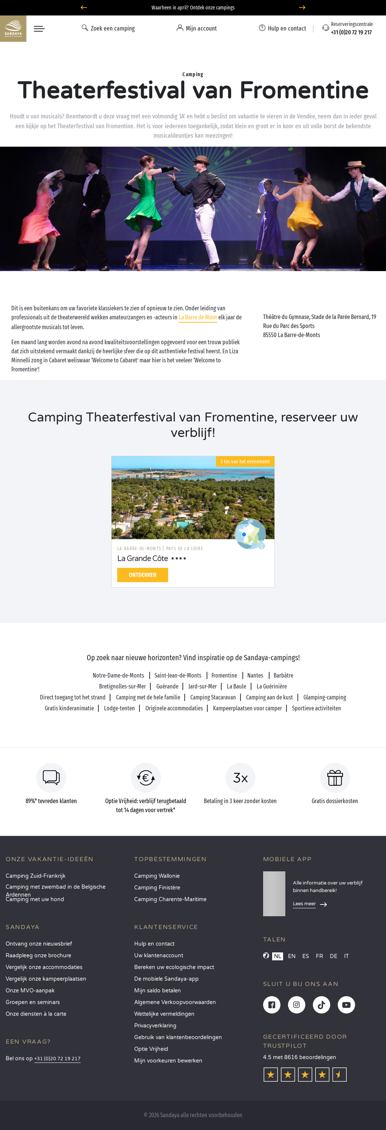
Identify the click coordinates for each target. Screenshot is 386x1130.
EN (292, 956)
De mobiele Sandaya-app (166, 979)
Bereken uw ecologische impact (174, 967)
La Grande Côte (142, 558)
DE (333, 956)
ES (305, 956)
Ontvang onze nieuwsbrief (39, 944)
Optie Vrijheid (151, 1049)
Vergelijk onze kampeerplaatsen (46, 979)
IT (346, 956)
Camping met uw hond (35, 899)
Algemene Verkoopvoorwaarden (175, 1002)
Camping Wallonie (157, 876)
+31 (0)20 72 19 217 (57, 1059)
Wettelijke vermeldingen (164, 1014)
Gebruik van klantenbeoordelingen (178, 1037)
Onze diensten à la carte (36, 1014)
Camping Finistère (157, 888)
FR (319, 956)
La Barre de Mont (198, 317)
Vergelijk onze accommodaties (44, 967)
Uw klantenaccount (158, 955)
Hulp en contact (154, 944)
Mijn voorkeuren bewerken (168, 1061)
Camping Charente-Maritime (170, 899)
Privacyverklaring (155, 1026)
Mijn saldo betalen (157, 990)
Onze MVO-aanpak (30, 990)
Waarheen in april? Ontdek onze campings (193, 8)
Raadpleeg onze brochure (38, 955)
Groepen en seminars (33, 1002)
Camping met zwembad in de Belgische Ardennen (56, 889)
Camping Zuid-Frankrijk (36, 876)
